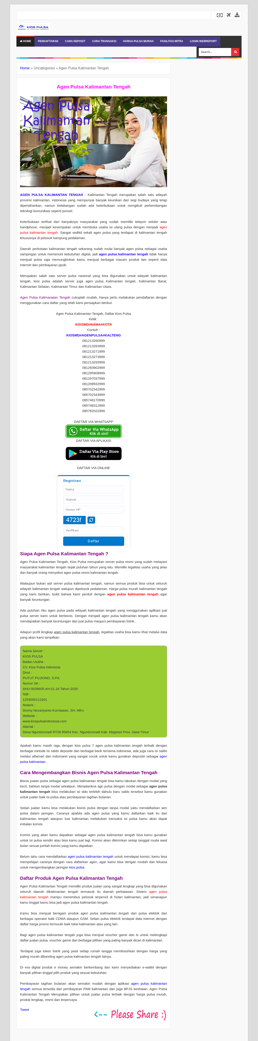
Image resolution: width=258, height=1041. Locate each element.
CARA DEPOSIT (75, 41)
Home (25, 41)
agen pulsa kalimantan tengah (90, 856)
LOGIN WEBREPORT (203, 41)
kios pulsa (76, 867)
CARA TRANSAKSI (104, 41)
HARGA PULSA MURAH (138, 41)
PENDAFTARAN (48, 41)
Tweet (24, 1010)
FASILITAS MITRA (171, 41)
